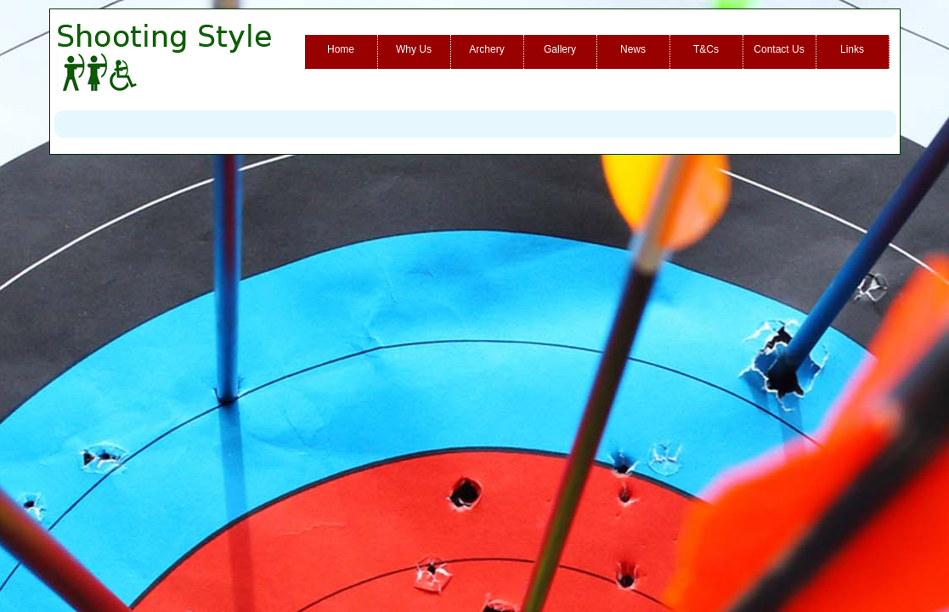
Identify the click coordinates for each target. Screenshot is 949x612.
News (633, 49)
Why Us (414, 49)
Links (852, 49)
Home (340, 49)
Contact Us (779, 49)
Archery (486, 49)
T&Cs (706, 49)
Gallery (560, 49)
